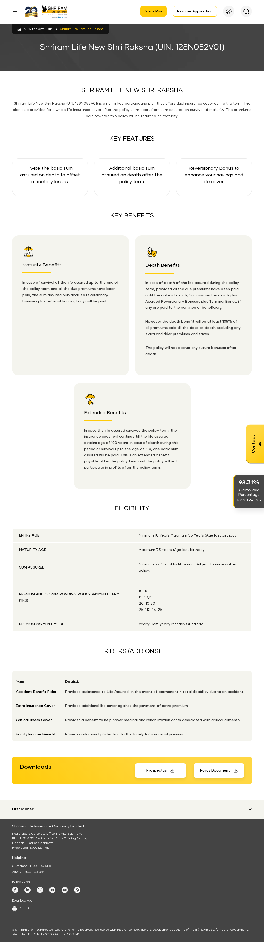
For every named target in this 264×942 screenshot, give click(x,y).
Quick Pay (153, 11)
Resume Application (194, 11)
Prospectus (156, 770)
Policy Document (215, 770)
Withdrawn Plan (40, 29)
